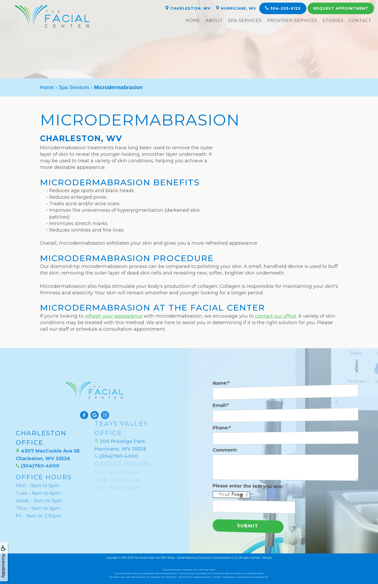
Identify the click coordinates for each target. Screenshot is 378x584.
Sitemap (267, 557)
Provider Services (292, 20)
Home (192, 20)
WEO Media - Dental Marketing (179, 557)
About (214, 20)
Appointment (340, 8)
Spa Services (245, 20)
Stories (333, 20)
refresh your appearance (113, 316)
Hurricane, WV (236, 8)
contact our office (275, 316)
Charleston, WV (188, 8)
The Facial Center (144, 557)
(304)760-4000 (37, 448)
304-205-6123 (283, 8)
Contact (360, 20)
